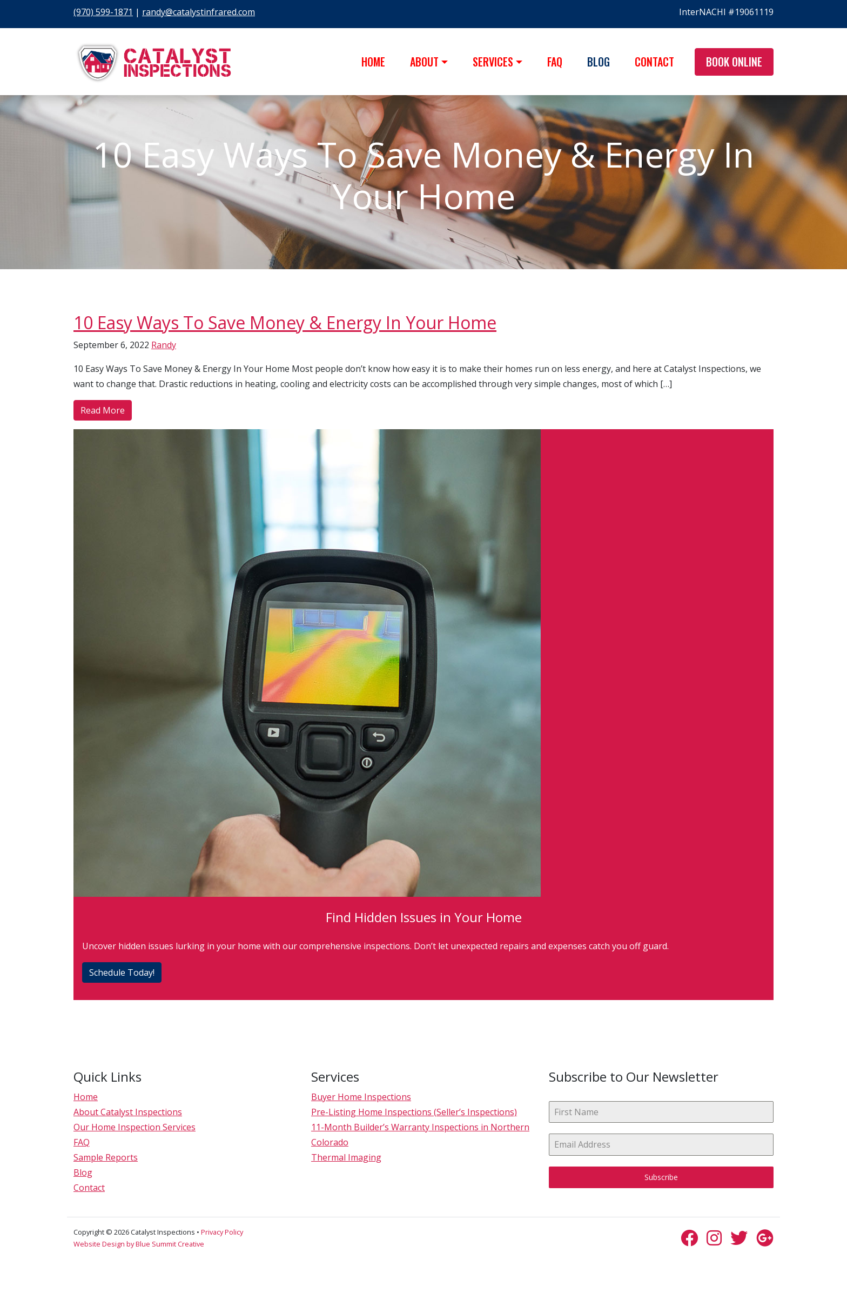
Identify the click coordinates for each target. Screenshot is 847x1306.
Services (493, 62)
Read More (102, 410)
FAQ (554, 62)
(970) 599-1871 (103, 12)
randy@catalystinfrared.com (198, 12)
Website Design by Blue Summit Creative (138, 1244)
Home (373, 62)
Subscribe (661, 1177)
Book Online (734, 62)
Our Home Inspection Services (134, 1127)
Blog (598, 62)
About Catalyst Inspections (127, 1112)
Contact (654, 62)
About (424, 62)
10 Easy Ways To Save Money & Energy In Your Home (284, 322)
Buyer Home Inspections (361, 1097)
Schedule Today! (121, 972)
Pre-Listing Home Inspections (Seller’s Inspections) (414, 1112)
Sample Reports (105, 1157)
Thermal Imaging (346, 1157)
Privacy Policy (222, 1232)
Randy (163, 345)
